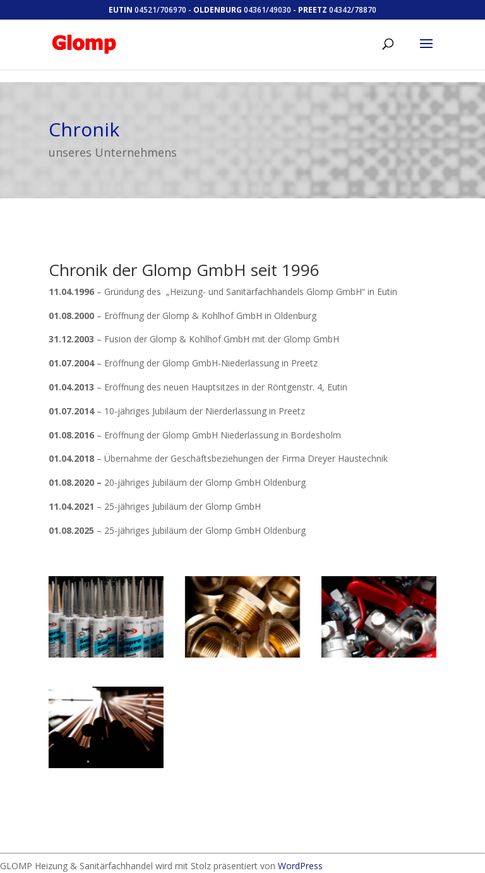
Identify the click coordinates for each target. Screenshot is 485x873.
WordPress (300, 866)
